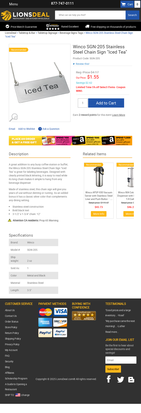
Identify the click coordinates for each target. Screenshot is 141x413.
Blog (7, 367)
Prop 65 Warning (35, 220)
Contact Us (11, 316)
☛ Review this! (81, 64)
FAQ (7, 355)
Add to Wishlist (26, 129)
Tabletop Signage (47, 33)
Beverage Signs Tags (71, 33)
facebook (111, 378)
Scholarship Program (16, 378)
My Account (11, 350)
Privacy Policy (12, 344)
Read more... (112, 332)
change (26, 395)
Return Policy (12, 333)
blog (131, 378)
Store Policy (11, 327)
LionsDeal (10, 33)
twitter (121, 378)
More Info (98, 213)
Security (9, 361)
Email (12, 129)
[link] (79, 327)
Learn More (118, 115)
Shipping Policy (13, 338)
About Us (10, 310)
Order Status (11, 321)
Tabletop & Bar (27, 33)
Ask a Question (48, 129)
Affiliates (9, 372)
